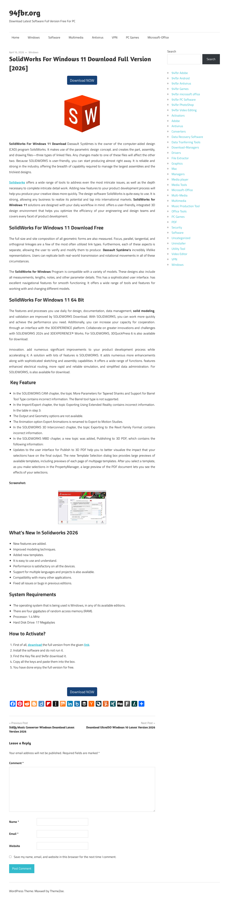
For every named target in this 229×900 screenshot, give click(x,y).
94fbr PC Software (184, 99)
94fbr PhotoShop (183, 104)
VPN (114, 37)
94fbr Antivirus (181, 83)
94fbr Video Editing (184, 110)
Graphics (177, 163)
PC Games (132, 37)
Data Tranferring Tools (186, 142)
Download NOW (82, 80)
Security (177, 227)
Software (54, 37)
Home (15, 37)
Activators (178, 115)
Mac (174, 168)
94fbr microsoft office (186, 94)
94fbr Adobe (180, 73)
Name (14, 821)
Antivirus (97, 37)
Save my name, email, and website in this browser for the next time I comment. (65, 857)
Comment (16, 763)
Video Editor (179, 254)
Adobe (176, 121)
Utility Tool (178, 248)
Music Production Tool (186, 206)
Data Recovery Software (187, 136)
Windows (34, 37)
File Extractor (180, 158)
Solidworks (17, 182)
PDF (174, 222)
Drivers (176, 152)
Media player (180, 179)
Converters (179, 131)
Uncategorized (181, 238)
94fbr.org (24, 13)
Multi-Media (179, 195)
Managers (178, 174)
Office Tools (179, 211)
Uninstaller (179, 243)
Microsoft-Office (158, 37)
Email (13, 833)
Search (171, 51)
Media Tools (179, 184)
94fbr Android (181, 78)
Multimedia (76, 37)
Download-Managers (185, 147)
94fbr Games (180, 88)
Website (14, 846)
